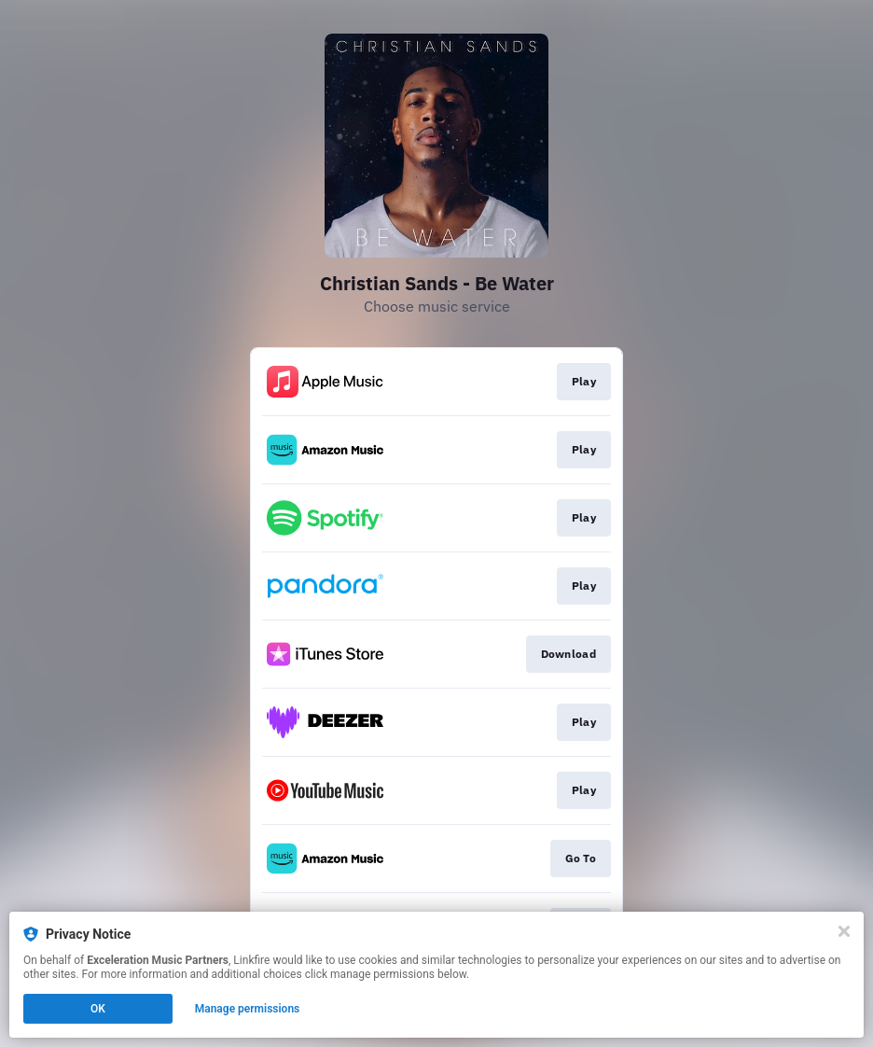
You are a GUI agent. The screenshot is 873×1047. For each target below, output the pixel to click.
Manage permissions (247, 1008)
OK (97, 1008)
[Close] (844, 931)
